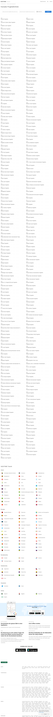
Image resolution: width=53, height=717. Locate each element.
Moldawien (38, 679)
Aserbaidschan (36, 672)
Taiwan (43, 675)
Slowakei (49, 694)
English (26, 666)
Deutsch (33, 667)
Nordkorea (23, 676)
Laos (49, 673)
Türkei (40, 675)
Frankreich (23, 678)
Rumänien (36, 694)
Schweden (42, 694)
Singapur (30, 675)
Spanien (43, 677)
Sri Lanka (23, 674)
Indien (32, 673)
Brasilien (23, 697)
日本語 (23, 666)
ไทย (36, 666)
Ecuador (39, 696)
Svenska (48, 667)
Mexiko (36, 695)
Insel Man (23, 679)
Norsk (46, 667)
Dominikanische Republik (44, 696)
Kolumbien (32, 696)
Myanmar (26, 674)
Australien (32, 697)
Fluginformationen (43, 1)
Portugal (33, 694)
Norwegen (27, 694)
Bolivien (27, 696)
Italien (26, 679)
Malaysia (42, 674)
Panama (39, 695)
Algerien (38, 697)
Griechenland (41, 678)
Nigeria (47, 697)
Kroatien (47, 678)
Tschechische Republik (28, 677)
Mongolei (30, 674)
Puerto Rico (36, 696)
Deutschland (33, 677)
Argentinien (23, 696)
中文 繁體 (28, 666)
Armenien (32, 672)
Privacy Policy (41, 712)
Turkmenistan (37, 675)
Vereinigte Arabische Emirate (26, 672)
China (44, 672)
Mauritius (44, 697)
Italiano (39, 667)
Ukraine (27, 695)
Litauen (29, 679)
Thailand (33, 675)
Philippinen (45, 674)
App (47, 1)
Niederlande (23, 694)
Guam (35, 697)
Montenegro (42, 679)
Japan (36, 673)
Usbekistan (49, 675)
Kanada (34, 695)
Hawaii (48, 695)
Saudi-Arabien (26, 675)
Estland (41, 677)
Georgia (46, 672)
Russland (30, 695)
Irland (50, 678)
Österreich (32, 676)
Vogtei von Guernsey (35, 678)
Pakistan (49, 674)
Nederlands (23, 668)
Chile (29, 696)
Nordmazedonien (47, 679)
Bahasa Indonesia (45, 666)
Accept (45, 714)
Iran (34, 673)
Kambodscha (40, 673)
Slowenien (46, 694)
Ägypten (41, 697)
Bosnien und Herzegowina (38, 676)
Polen (30, 694)
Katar (23, 675)
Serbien (39, 694)
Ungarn (44, 678)
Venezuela (26, 697)
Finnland (46, 677)
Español (36, 667)
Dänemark (37, 677)
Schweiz (23, 677)
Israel (30, 673)
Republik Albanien (28, 676)
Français (30, 667)
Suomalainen (42, 667)
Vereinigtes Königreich (29, 678)
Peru (29, 697)
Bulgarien (46, 676)
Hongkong (23, 673)
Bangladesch (40, 672)
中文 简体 (32, 666)
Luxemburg (32, 679)
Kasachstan (46, 673)
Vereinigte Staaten (43, 695)
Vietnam (46, 675)
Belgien (44, 676)
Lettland (35, 679)
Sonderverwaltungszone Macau (36, 674)
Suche (48, 11)
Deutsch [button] (51, 1)
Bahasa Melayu (40, 666)
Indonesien (27, 673)
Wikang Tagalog (26, 667)
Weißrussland (24, 695)
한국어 (35, 666)
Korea (43, 673)
